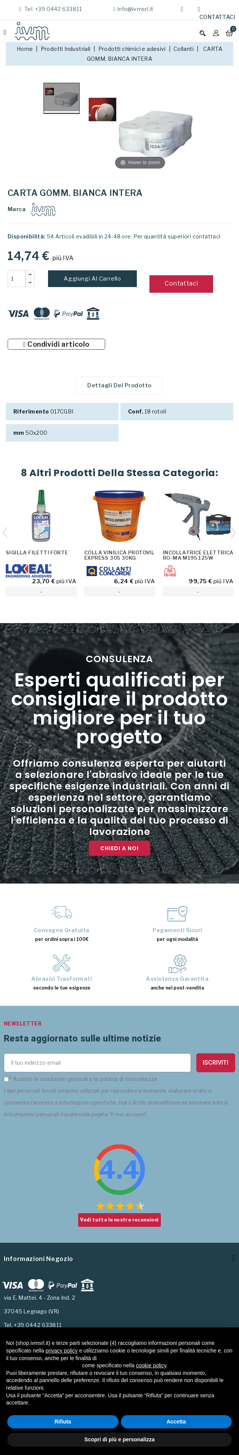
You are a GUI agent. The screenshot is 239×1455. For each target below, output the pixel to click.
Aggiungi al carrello (92, 278)
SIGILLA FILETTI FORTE (37, 554)
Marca (17, 209)
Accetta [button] (176, 1422)
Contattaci (217, 17)
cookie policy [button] (151, 1365)
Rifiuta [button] (63, 1422)
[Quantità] (17, 278)
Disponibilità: (27, 236)
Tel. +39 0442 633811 (52, 9)
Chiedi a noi (119, 849)
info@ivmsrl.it (135, 9)
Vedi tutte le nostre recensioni (119, 1221)
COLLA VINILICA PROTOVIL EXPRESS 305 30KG (119, 556)
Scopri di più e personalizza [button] (119, 1439)
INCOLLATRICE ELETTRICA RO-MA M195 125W (198, 556)
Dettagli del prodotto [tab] (119, 385)
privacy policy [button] (62, 1351)
